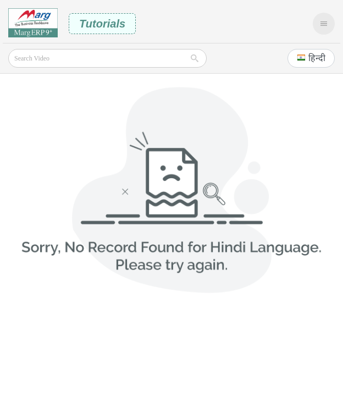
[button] (311, 58)
